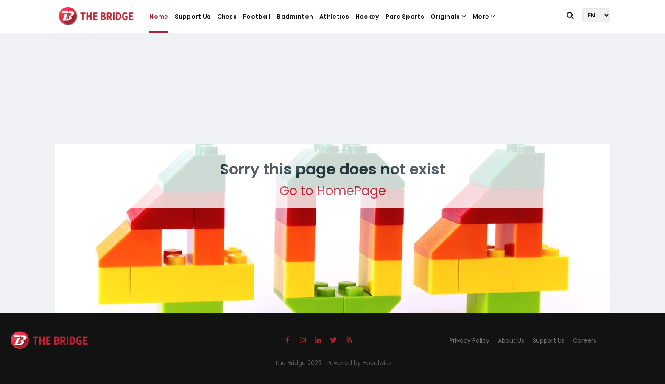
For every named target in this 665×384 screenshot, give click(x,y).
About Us (511, 340)
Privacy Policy (469, 340)
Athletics (334, 16)
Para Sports (405, 16)
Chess (227, 16)
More (483, 16)
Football (257, 16)
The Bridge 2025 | (300, 363)
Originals (448, 16)
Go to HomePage (332, 191)
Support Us (193, 16)
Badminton (295, 16)
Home (158, 16)
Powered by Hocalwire (359, 363)
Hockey (367, 16)
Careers (584, 340)
